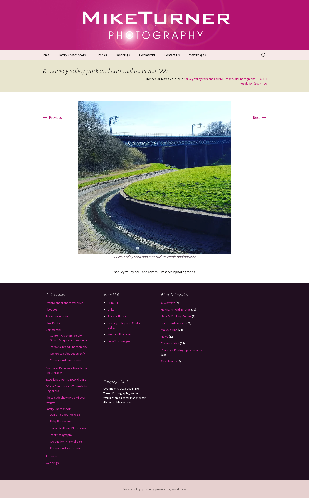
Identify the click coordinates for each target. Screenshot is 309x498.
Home (45, 55)
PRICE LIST (114, 303)
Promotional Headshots (65, 360)
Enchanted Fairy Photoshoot (68, 428)
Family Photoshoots (72, 55)
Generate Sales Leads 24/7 (67, 353)
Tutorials (101, 55)
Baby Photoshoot (61, 421)
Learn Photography (173, 323)
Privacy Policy (132, 489)
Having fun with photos (176, 309)
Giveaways (168, 303)
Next (260, 117)
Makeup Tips (169, 330)
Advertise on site (57, 316)
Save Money (169, 361)
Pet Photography (61, 435)
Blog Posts (53, 323)
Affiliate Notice (117, 316)
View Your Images (119, 341)
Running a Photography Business (182, 350)
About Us (51, 309)
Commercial (147, 55)
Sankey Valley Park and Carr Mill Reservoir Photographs (219, 79)
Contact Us (172, 55)
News (164, 336)
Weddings (123, 55)
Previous (51, 117)
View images (197, 55)
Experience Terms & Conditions (66, 379)
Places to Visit (170, 343)
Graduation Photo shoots (66, 442)
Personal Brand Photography (68, 347)
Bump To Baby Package (65, 414)
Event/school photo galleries (64, 303)
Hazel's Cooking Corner (176, 316)
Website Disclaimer (120, 334)
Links (111, 309)
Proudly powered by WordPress (165, 489)
